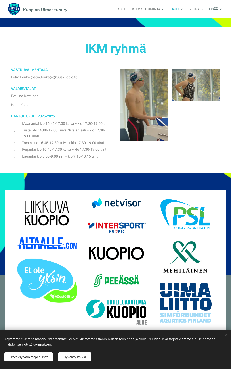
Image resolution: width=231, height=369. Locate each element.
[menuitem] (87, 9)
